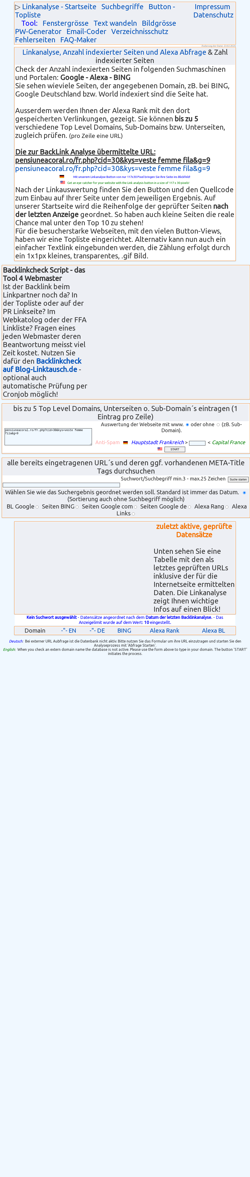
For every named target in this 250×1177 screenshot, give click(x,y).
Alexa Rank (164, 630)
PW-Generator (38, 31)
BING (124, 630)
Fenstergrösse (66, 23)
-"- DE (97, 630)
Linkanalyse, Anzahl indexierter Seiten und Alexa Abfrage (114, 52)
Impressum (212, 7)
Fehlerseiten (35, 40)
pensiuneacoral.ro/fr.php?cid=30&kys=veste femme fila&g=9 (112, 168)
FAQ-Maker (78, 40)
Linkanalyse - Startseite (59, 7)
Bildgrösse (159, 23)
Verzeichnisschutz (139, 31)
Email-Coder (86, 31)
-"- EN (68, 630)
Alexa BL (213, 630)
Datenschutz (213, 15)
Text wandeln (115, 23)
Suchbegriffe (122, 7)
